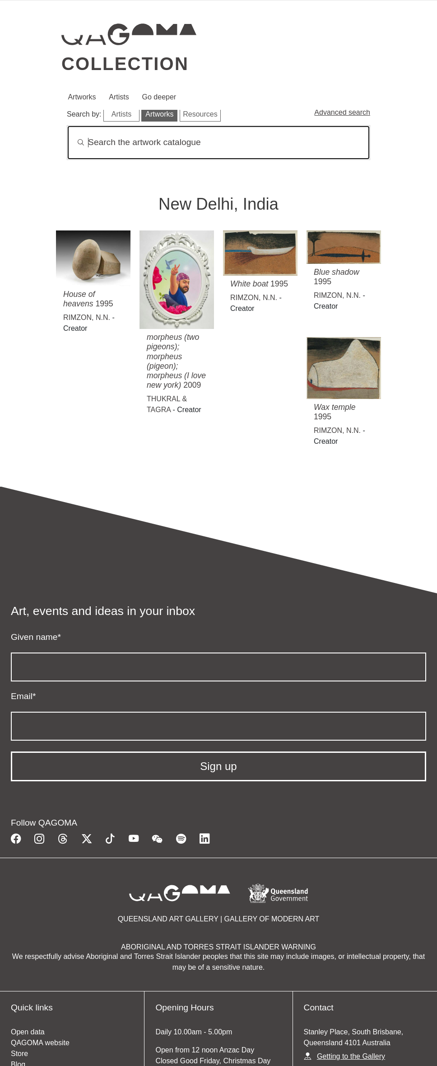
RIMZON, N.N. (86, 317)
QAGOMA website (40, 1043)
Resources (200, 114)
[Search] (218, 142)
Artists (119, 97)
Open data (28, 1032)
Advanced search (342, 112)
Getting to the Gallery (351, 1056)
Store (19, 1053)
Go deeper (159, 97)
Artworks (82, 97)
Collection (125, 64)
